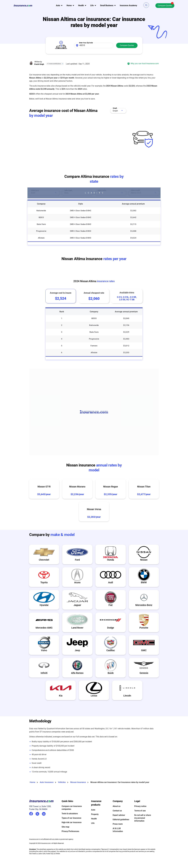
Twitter (37, 813)
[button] (146, 5)
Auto (93, 810)
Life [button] (92, 5)
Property (95, 814)
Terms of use (140, 811)
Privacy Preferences (70, 831)
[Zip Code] (93, 45)
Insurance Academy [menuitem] (128, 5)
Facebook (31, 814)
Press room (118, 824)
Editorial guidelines (121, 819)
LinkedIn (44, 813)
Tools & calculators (70, 813)
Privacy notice (140, 806)
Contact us (117, 811)
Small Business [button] (106, 5)
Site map (65, 827)
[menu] (58, 5)
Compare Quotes (165, 5)
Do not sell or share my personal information (142, 818)
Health (94, 819)
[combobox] (118, 110)
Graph (115, 111)
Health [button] (81, 5)
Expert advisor (119, 815)
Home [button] (69, 5)
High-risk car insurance (72, 822)
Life (92, 823)
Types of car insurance (71, 818)
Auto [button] (58, 5)
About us (116, 806)
